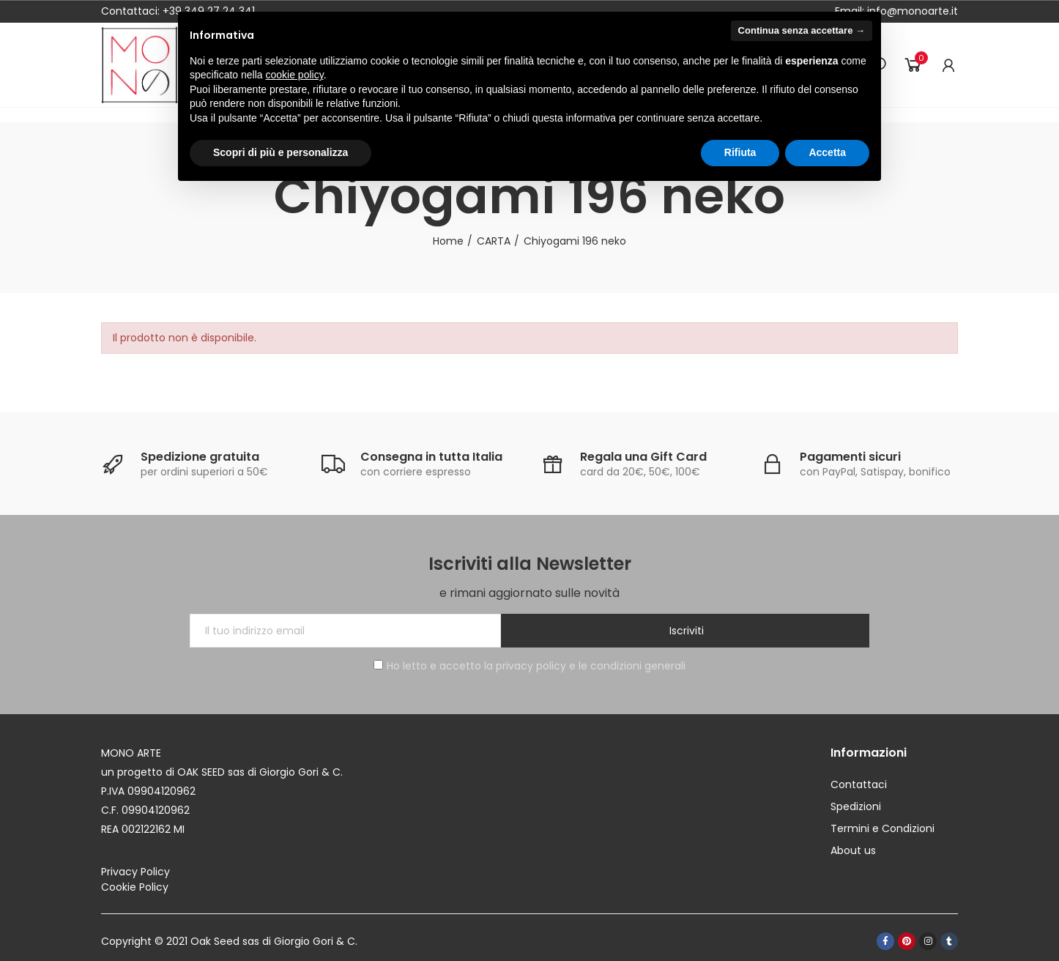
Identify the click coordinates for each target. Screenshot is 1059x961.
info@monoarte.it (911, 11)
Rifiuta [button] (740, 152)
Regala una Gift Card (643, 456)
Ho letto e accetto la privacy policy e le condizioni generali (529, 665)
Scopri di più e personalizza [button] (280, 152)
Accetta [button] (827, 152)
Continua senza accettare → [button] (801, 30)
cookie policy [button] (295, 75)
